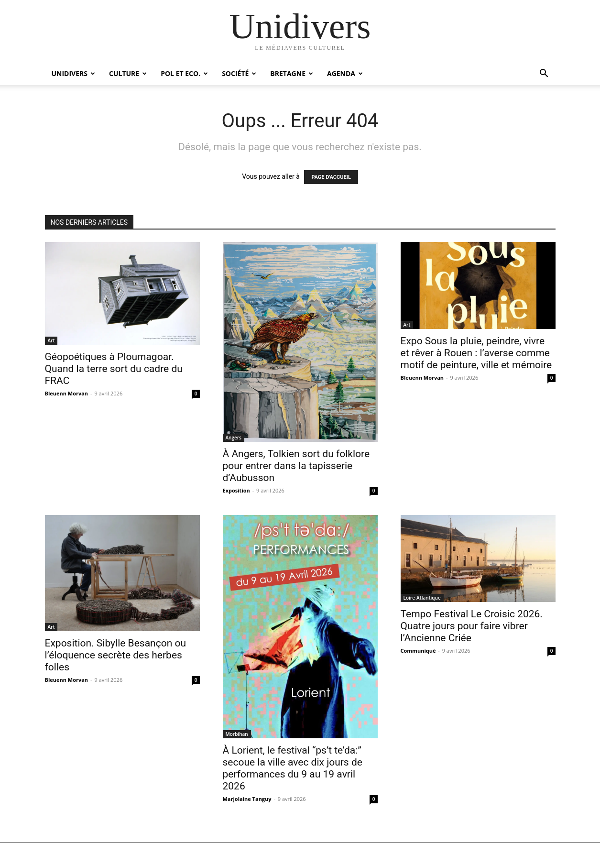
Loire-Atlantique (422, 597)
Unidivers (74, 73)
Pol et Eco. (184, 73)
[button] (544, 74)
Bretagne (291, 73)
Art (51, 340)
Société (239, 73)
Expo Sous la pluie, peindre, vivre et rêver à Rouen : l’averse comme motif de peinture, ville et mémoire (476, 353)
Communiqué (418, 650)
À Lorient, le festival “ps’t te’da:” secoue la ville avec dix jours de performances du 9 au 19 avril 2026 (292, 768)
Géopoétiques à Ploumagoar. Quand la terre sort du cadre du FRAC (114, 368)
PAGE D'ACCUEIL (331, 177)
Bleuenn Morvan (66, 393)
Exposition (236, 490)
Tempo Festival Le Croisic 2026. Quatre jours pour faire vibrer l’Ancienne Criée (472, 626)
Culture (128, 73)
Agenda (345, 73)
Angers (233, 437)
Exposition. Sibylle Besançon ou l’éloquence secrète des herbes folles (115, 655)
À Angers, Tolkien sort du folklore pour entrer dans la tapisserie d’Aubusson (296, 465)
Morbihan (237, 734)
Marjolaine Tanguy (247, 798)
